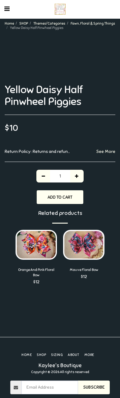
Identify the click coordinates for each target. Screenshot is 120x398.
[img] (36, 245)
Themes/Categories (49, 23)
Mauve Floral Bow (84, 270)
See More (105, 151)
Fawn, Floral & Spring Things (93, 23)
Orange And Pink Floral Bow (36, 272)
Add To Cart (60, 197)
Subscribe (94, 387)
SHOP (23, 23)
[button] (7, 9)
